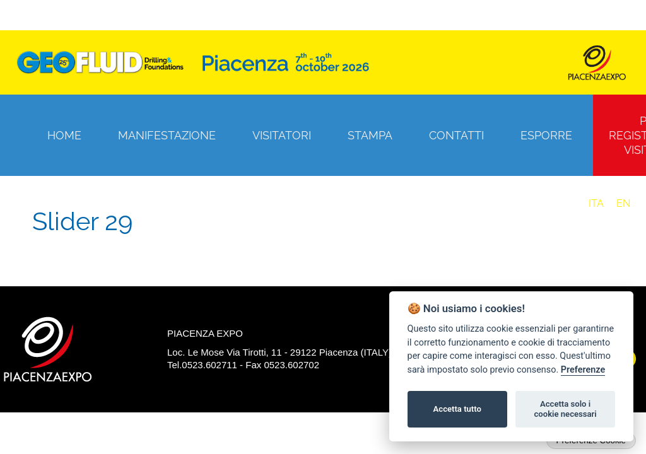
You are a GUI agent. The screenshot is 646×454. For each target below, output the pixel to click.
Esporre (546, 135)
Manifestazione (167, 135)
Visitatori (281, 135)
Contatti (456, 135)
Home (64, 135)
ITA (596, 203)
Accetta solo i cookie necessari (565, 409)
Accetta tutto (457, 409)
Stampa (370, 135)
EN (623, 203)
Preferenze (583, 369)
